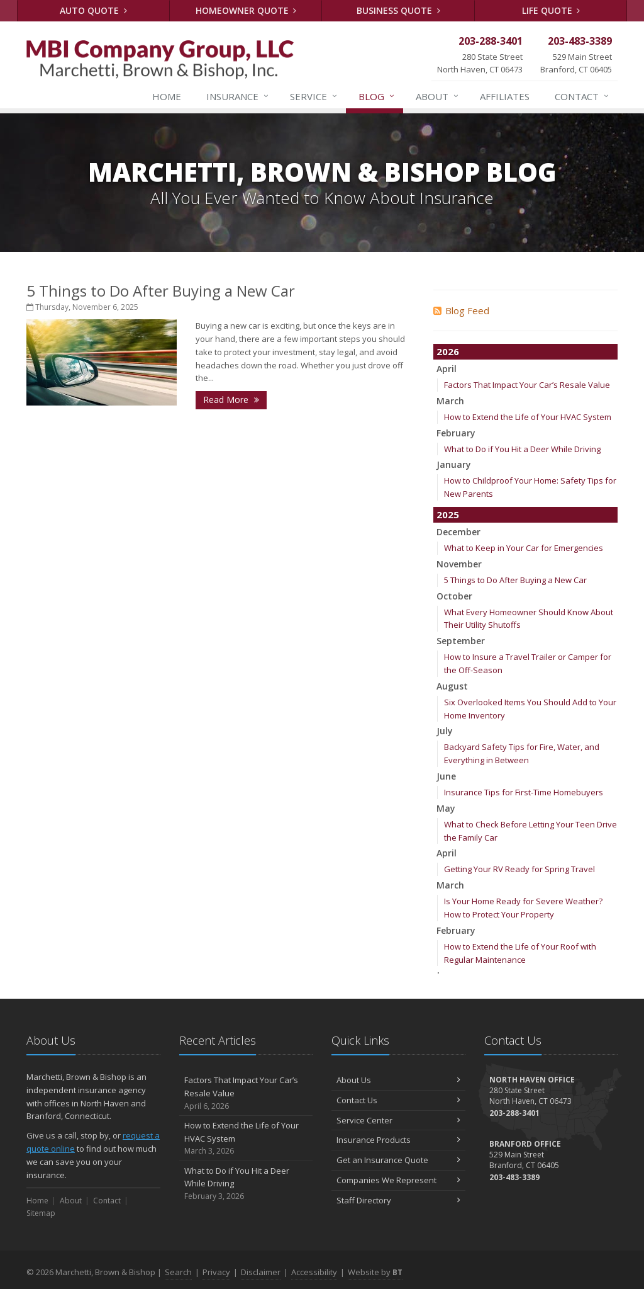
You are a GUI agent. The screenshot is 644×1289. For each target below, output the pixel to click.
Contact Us (398, 1100)
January (453, 464)
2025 (447, 514)
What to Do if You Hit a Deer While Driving (522, 449)
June (446, 776)
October (454, 596)
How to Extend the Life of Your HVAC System (527, 417)
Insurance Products (398, 1139)
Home (166, 96)
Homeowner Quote (246, 10)
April (446, 369)
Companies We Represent (398, 1180)
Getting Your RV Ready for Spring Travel (519, 869)
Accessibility (314, 1272)
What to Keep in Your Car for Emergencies (523, 548)
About (438, 96)
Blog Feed (461, 310)
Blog (377, 96)
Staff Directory (398, 1200)
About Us (398, 1080)
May (445, 808)
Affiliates (505, 96)
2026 (447, 351)
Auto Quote (93, 10)
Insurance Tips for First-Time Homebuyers (523, 792)
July (444, 731)
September (460, 641)
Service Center (398, 1120)
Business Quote (398, 10)
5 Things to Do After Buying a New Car (160, 290)
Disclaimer (260, 1272)
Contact (582, 96)
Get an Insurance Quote (398, 1160)
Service (314, 96)
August (452, 686)
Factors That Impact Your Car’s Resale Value (527, 384)
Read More (231, 400)
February (455, 433)
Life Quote (551, 10)
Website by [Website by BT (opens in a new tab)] (375, 1272)
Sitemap (40, 1213)
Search (178, 1272)
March (450, 401)
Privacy (216, 1272)
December (458, 532)
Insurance (238, 96)
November (459, 564)
